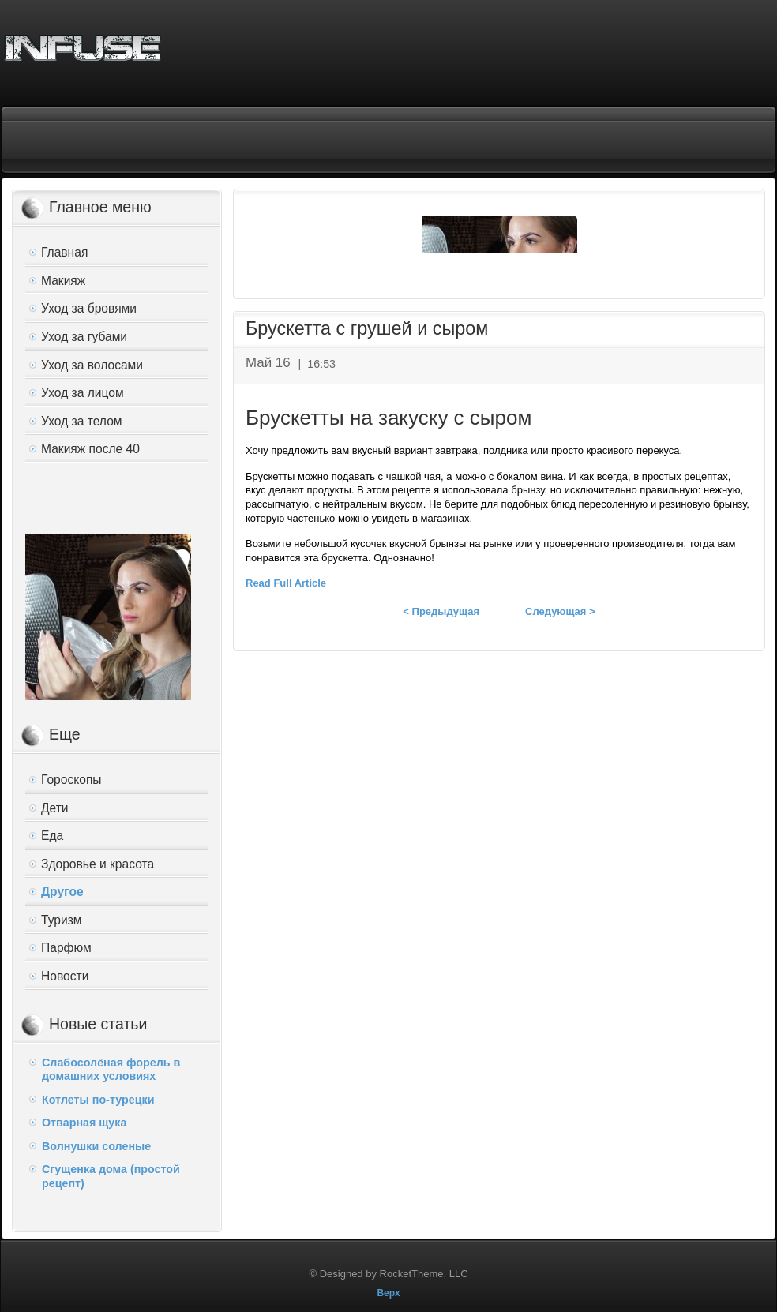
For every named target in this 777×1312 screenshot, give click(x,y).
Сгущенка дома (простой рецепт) (111, 1176)
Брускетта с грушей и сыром (367, 328)
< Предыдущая (441, 611)
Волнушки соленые (96, 1146)
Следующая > (560, 611)
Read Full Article (286, 583)
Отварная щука (84, 1122)
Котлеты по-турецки (98, 1099)
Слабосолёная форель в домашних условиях (111, 1069)
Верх (388, 1293)
